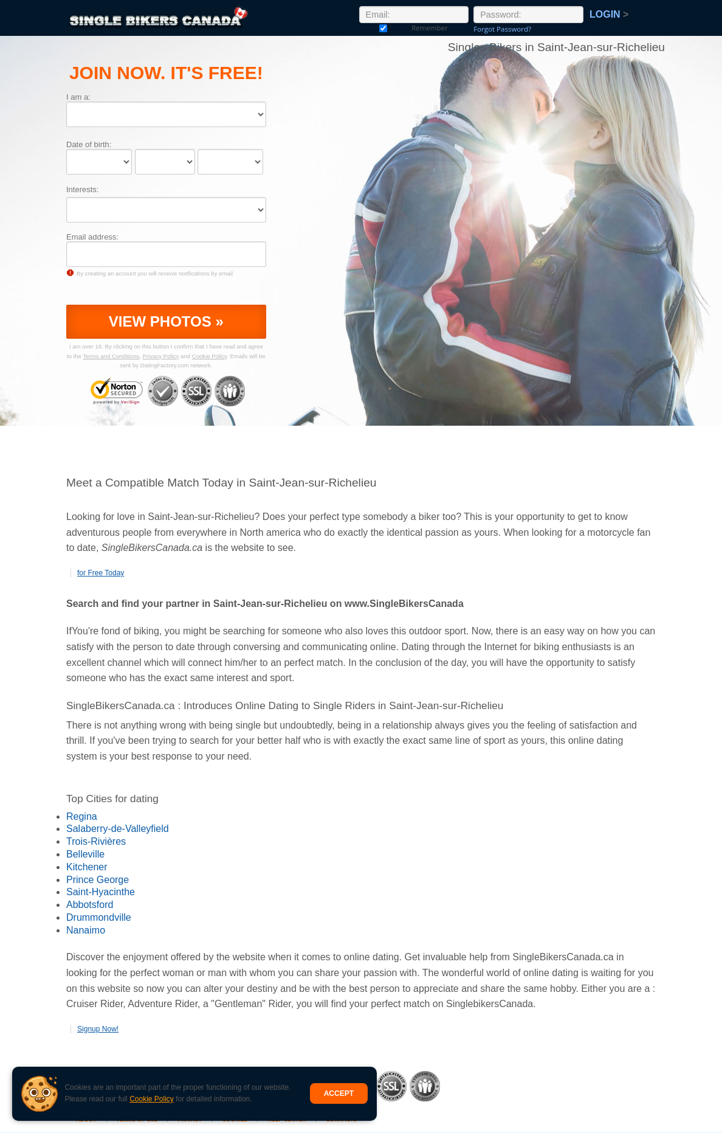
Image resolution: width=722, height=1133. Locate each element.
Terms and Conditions (111, 356)
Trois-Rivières (96, 841)
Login (609, 14)
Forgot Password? (502, 28)
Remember (383, 27)
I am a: (78, 97)
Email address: (92, 236)
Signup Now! (98, 1029)
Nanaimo (85, 930)
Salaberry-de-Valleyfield (117, 828)
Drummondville (98, 917)
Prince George (97, 880)
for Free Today (100, 573)
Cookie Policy (151, 1099)
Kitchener (87, 867)
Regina (81, 816)
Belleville (85, 854)
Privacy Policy (161, 356)
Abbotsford (89, 904)
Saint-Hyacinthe (100, 892)
